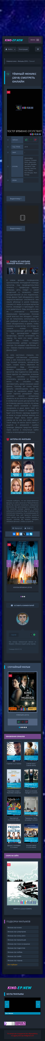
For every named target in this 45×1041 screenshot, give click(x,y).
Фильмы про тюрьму (15, 960)
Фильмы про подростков (16, 948)
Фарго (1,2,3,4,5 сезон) (22, 909)
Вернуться (17, 528)
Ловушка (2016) (22, 715)
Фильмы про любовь (15, 952)
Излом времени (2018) (22, 587)
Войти (10, 49)
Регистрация (23, 49)
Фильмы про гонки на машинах (19, 944)
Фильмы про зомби (14, 956)
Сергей (13, 635)
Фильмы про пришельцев (17, 940)
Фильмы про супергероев (17, 932)
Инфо (28, 528)
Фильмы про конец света (16, 936)
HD (9, 92)
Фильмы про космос (15, 928)
